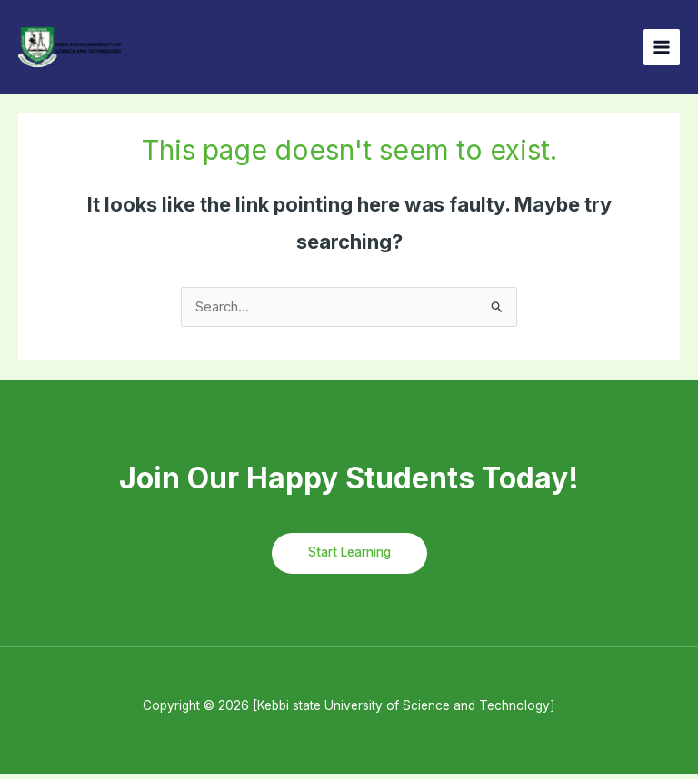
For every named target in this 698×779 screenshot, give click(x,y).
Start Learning (349, 556)
